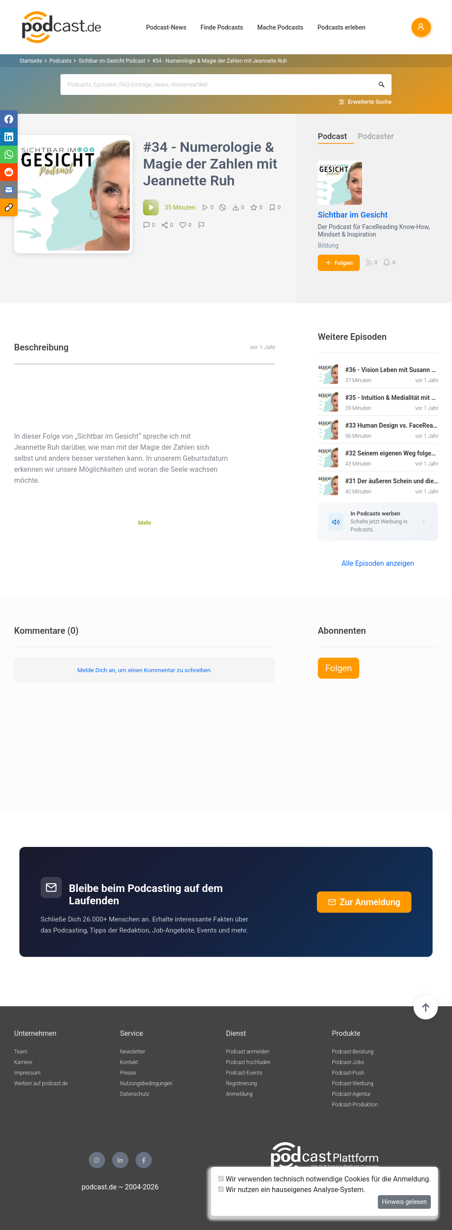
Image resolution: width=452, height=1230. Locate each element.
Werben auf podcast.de (41, 1083)
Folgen (339, 262)
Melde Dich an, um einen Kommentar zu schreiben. (144, 669)
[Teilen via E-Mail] (9, 190)
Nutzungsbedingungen (146, 1083)
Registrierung (241, 1083)
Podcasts (60, 61)
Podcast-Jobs (348, 1062)
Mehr (144, 522)
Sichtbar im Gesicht (353, 214)
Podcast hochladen (248, 1062)
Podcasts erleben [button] (341, 27)
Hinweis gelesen (404, 1201)
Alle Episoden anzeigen (378, 563)
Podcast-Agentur (351, 1094)
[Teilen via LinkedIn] (9, 137)
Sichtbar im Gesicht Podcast (112, 61)
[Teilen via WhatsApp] (9, 154)
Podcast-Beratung (352, 1052)
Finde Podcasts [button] (221, 27)
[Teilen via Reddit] (9, 172)
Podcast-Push (348, 1073)
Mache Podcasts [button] (280, 27)
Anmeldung (239, 1094)
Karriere (23, 1062)
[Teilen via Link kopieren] (9, 207)
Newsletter (132, 1052)
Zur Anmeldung (364, 902)
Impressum (27, 1073)
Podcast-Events (244, 1073)
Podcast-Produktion (355, 1105)
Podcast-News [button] (166, 27)
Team (20, 1052)
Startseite (30, 61)
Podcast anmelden (247, 1052)
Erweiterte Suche (370, 101)
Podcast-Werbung (352, 1083)
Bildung (328, 245)
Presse (128, 1073)
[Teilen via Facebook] (9, 119)
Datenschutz (134, 1094)
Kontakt (129, 1062)
